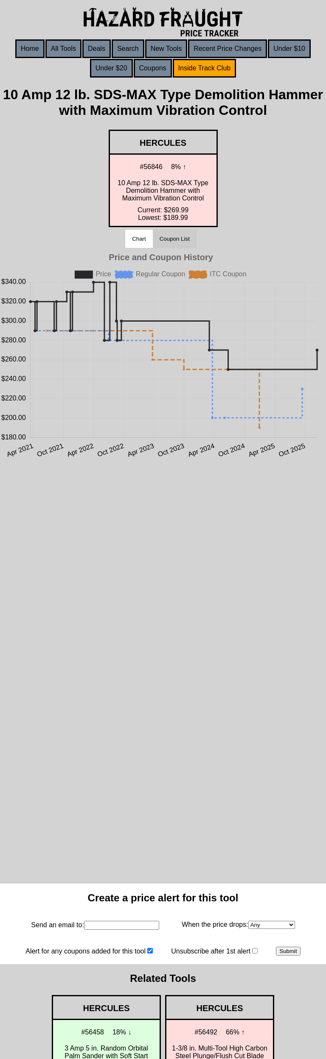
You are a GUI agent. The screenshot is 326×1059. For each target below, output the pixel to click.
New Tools (166, 48)
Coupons (152, 68)
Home (30, 48)
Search (128, 48)
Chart (139, 239)
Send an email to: (57, 924)
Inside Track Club (204, 68)
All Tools (63, 48)
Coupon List (175, 239)
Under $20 (111, 68)
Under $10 (289, 48)
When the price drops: (215, 924)
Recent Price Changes (227, 48)
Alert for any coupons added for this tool (85, 951)
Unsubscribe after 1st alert (210, 951)
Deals (96, 48)
